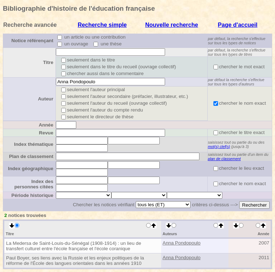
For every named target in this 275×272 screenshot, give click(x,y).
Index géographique (30, 168)
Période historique (32, 195)
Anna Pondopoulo (182, 243)
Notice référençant (32, 40)
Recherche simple (102, 25)
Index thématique (33, 144)
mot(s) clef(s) (219, 146)
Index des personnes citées (33, 184)
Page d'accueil (237, 25)
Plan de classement (31, 156)
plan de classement (224, 159)
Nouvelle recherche (171, 25)
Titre (48, 62)
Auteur (45, 99)
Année (46, 125)
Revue (46, 132)
